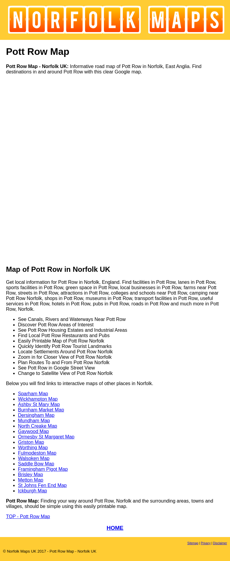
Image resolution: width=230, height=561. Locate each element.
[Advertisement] (30, 169)
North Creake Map (37, 426)
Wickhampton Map (38, 399)
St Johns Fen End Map (42, 485)
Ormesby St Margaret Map (46, 436)
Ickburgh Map (32, 490)
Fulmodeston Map (37, 453)
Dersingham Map (36, 415)
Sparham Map (33, 393)
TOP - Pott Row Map (28, 516)
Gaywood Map (33, 431)
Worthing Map (33, 447)
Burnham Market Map (41, 409)
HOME (115, 528)
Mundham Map (34, 420)
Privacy (206, 543)
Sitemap (193, 543)
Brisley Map (30, 474)
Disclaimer (220, 543)
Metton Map (30, 479)
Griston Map (31, 442)
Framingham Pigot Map (43, 469)
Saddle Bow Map (36, 463)
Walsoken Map (33, 458)
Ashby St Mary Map (39, 404)
